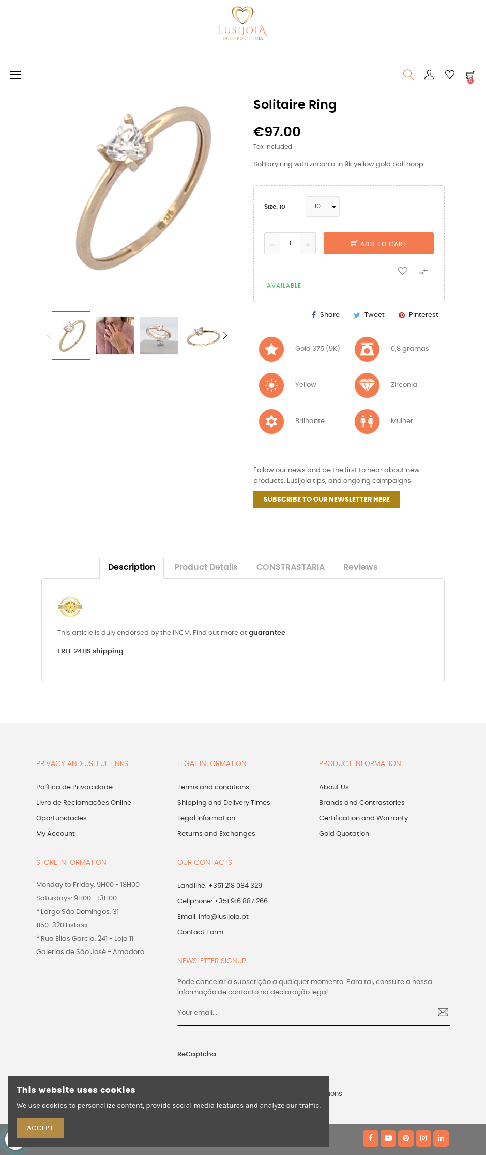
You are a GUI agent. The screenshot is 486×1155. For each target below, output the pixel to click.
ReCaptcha (196, 1054)
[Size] (323, 206)
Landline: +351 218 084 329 (219, 886)
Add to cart (379, 244)
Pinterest (423, 314)
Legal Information (206, 818)
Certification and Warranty (363, 818)
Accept (40, 1128)
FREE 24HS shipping (90, 651)
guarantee (267, 633)
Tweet (374, 314)
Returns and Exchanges (216, 834)
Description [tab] (132, 567)
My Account (55, 834)
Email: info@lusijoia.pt (213, 917)
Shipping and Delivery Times (223, 803)
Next (225, 335)
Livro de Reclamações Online (83, 803)
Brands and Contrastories (362, 803)
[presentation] (310, 1060)
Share (330, 314)
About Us (334, 787)
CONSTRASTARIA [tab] (290, 567)
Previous (49, 335)
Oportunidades (61, 818)
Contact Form (200, 932)
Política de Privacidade (74, 787)
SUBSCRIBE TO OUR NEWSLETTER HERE (327, 499)
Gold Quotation (344, 834)
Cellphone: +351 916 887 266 (222, 901)
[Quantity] (290, 243)
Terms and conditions (213, 787)
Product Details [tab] (206, 567)
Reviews (360, 567)
